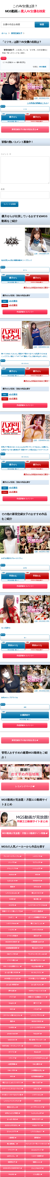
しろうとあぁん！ (37, 1131)
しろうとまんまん (12, 893)
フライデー (12, 1150)
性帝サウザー (37, 1119)
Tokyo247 (37, 1033)
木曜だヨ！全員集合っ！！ (37, 997)
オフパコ (12, 1052)
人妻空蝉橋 (12, 1064)
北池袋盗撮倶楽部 (12, 948)
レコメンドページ (25, 786)
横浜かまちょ (12, 1107)
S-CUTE (12, 905)
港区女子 (37, 936)
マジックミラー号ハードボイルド (37, 1144)
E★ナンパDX (12, 954)
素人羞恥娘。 (12, 1144)
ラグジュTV (37, 862)
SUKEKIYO (37, 880)
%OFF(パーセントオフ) (37, 991)
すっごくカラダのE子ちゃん (37, 1058)
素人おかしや (37, 948)
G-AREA (12, 1027)
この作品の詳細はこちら (38, 103)
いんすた (12, 929)
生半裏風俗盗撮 (37, 1076)
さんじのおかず (37, 1168)
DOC (12, 1009)
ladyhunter (12, 1040)
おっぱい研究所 (12, 984)
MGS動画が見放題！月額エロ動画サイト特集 (25, 833)
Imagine (12, 1003)
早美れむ (13, 576)
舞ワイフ (37, 1003)
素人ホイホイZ (37, 893)
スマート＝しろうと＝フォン (12, 1088)
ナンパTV (12, 862)
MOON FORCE (37, 1021)
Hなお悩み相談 (37, 966)
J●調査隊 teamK (37, 942)
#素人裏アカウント (37, 960)
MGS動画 (42, 67)
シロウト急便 (37, 911)
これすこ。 (12, 917)
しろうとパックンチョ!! (12, 1101)
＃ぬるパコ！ (37, 1125)
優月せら (13, 117)
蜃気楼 (37, 1137)
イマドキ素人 (12, 960)
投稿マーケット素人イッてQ (12, 911)
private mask (12, 1033)
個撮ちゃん (37, 1162)
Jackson (12, 874)
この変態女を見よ (37, 1070)
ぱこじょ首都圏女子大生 (37, 917)
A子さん (37, 1046)
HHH (12, 1076)
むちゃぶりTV (12, 1131)
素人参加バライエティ (37, 1040)
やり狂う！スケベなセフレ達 (12, 1095)
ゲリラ (12, 997)
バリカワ (37, 1009)
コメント (6, 154)
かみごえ (37, 1088)
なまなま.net (12, 880)
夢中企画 (12, 991)
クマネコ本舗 (12, 936)
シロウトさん (37, 1095)
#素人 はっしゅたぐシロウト (12, 1082)
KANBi (12, 899)
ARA (37, 874)
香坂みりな (13, 645)
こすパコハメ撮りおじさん (12, 1015)
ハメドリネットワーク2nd (37, 905)
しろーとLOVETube (37, 1027)
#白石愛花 (13, 301)
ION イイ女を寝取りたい (12, 966)
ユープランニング (37, 1107)
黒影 (12, 1021)
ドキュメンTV (12, 868)
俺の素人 (37, 899)
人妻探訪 (12, 1137)
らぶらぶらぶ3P (37, 1113)
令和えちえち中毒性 (12, 1113)
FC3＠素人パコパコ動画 (37, 978)
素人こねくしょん (37, 923)
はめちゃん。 (12, 1156)
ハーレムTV (37, 868)
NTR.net (37, 887)
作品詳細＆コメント (25, 312)
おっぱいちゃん (37, 984)
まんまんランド (37, 1150)
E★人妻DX (37, 1064)
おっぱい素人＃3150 (12, 972)
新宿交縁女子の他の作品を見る (25, 129)
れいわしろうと (37, 972)
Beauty (37, 1052)
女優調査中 (25, 715)
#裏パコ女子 (37, 1082)
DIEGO (37, 1101)
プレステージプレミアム (12, 856)
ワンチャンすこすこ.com (37, 954)
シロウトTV (37, 856)
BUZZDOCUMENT (12, 942)
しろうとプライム (37, 1015)
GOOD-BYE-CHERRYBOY (12, 1168)
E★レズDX (12, 1070)
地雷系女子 (12, 1162)
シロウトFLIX (37, 929)
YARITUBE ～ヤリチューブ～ (12, 1046)
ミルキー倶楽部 (37, 1156)
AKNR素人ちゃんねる (12, 978)
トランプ (12, 1058)
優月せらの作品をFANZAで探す (36, 288)
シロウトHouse (12, 923)
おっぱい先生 (12, 1119)
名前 (3, 189)
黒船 (12, 887)
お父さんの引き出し (12, 1125)
